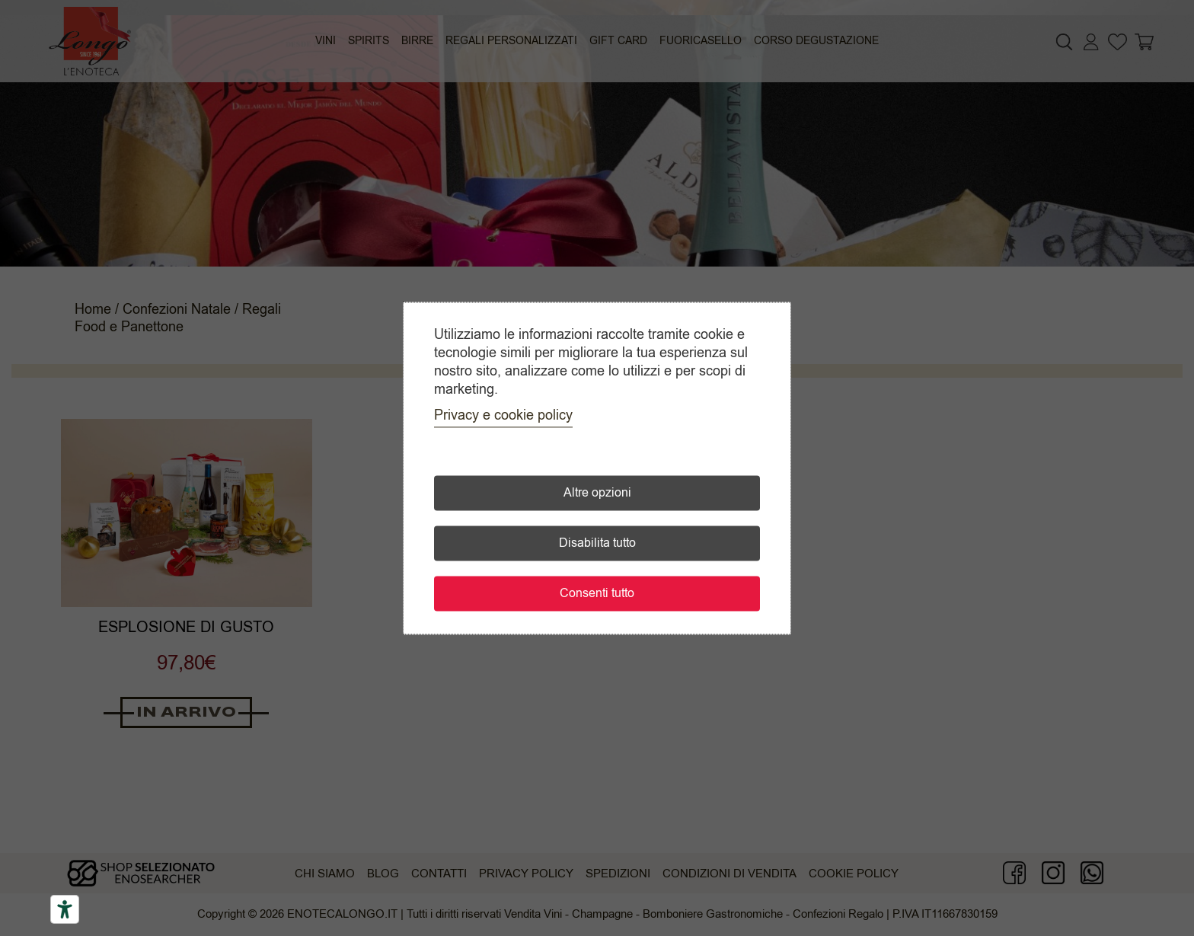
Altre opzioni (597, 492)
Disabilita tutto (597, 543)
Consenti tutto (597, 593)
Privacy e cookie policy (503, 415)
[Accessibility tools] (64, 909)
